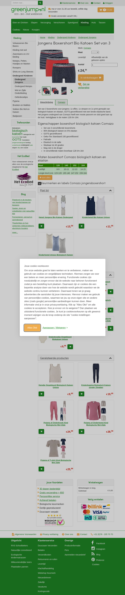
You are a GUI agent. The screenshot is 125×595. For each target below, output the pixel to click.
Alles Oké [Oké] (32, 327)
